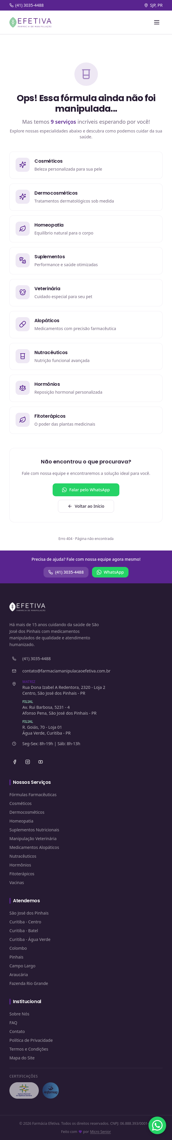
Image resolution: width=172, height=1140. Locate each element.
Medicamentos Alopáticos (34, 847)
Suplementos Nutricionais (34, 830)
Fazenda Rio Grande (28, 983)
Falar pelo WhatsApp (86, 489)
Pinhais (16, 957)
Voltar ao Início (86, 506)
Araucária (18, 974)
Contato (17, 1031)
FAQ (13, 1022)
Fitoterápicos (21, 873)
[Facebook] (14, 762)
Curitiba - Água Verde (30, 939)
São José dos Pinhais (29, 913)
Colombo (18, 948)
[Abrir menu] (157, 22)
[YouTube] (40, 762)
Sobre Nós (19, 1014)
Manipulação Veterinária (32, 838)
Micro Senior (100, 1131)
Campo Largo (22, 966)
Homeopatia (21, 821)
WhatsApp (110, 572)
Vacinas (16, 882)
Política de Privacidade (31, 1040)
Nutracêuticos (22, 856)
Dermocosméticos (26, 812)
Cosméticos (20, 803)
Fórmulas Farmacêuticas (32, 794)
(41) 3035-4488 (66, 572)
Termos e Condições (28, 1049)
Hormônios (20, 865)
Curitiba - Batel (23, 930)
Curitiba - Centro (25, 922)
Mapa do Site (22, 1058)
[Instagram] (27, 762)
